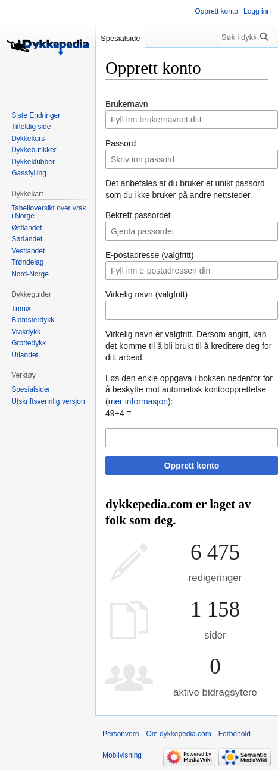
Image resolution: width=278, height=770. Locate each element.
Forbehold (234, 734)
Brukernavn (126, 104)
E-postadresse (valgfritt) (149, 255)
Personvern (120, 734)
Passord (120, 143)
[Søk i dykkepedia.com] (245, 37)
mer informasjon (138, 401)
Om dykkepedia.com (178, 734)
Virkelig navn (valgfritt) (146, 294)
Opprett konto (192, 465)
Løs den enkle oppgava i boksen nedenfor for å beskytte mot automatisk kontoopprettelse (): (189, 389)
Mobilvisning (122, 755)
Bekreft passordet (138, 215)
